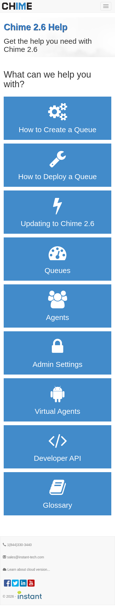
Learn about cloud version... (26, 569)
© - (22, 595)
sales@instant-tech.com (23, 557)
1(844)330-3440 (17, 545)
